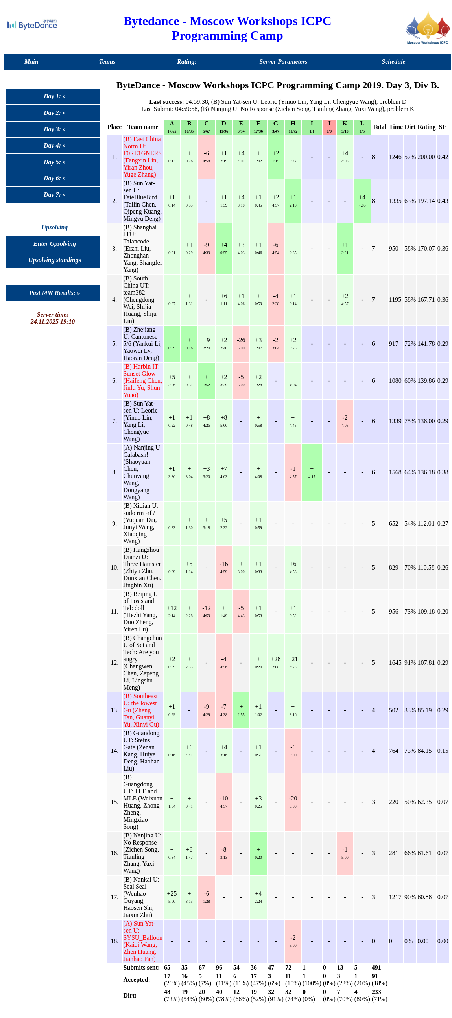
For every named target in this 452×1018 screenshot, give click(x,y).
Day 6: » (55, 178)
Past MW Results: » (54, 293)
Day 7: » (55, 194)
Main (31, 61)
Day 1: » (55, 96)
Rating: (187, 61)
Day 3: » (55, 129)
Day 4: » (55, 145)
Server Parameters (283, 61)
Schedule (393, 61)
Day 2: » (55, 112)
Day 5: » (55, 162)
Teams (107, 61)
